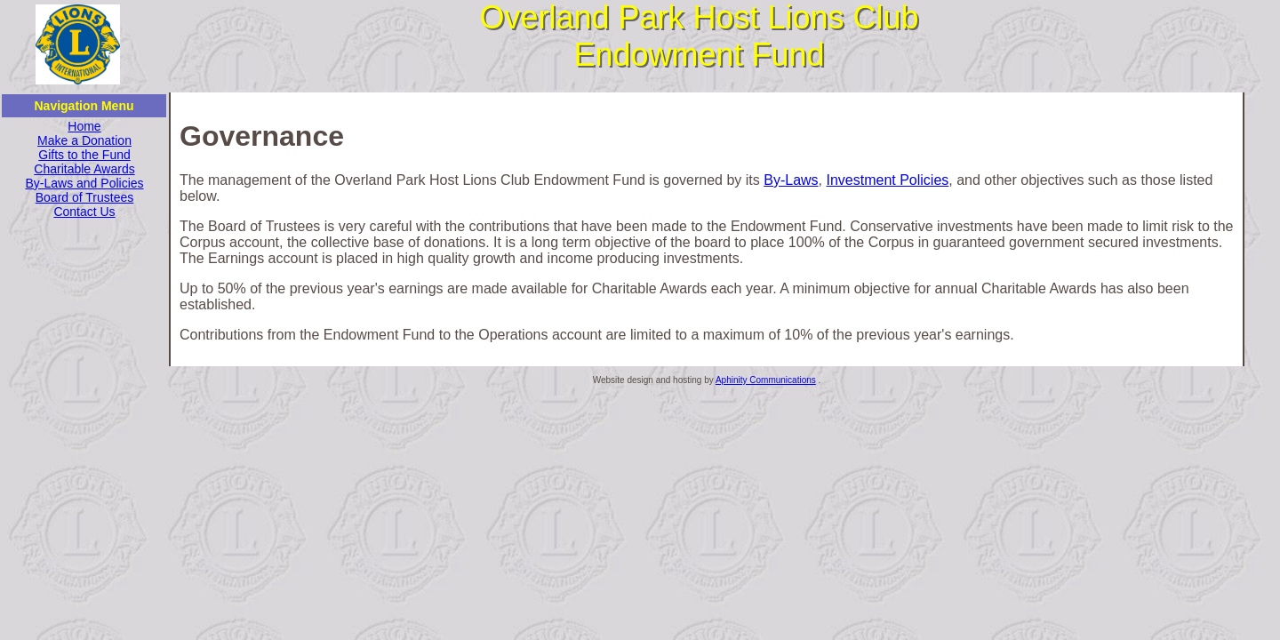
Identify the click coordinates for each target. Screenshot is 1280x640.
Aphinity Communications (766, 380)
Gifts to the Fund (84, 155)
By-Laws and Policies (84, 183)
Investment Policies (887, 180)
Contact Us (84, 211)
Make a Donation (84, 140)
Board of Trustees (85, 197)
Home (84, 126)
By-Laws (791, 180)
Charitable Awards (84, 169)
